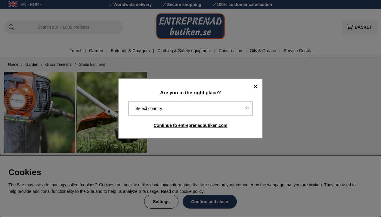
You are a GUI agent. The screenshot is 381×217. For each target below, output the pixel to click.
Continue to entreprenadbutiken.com (190, 125)
